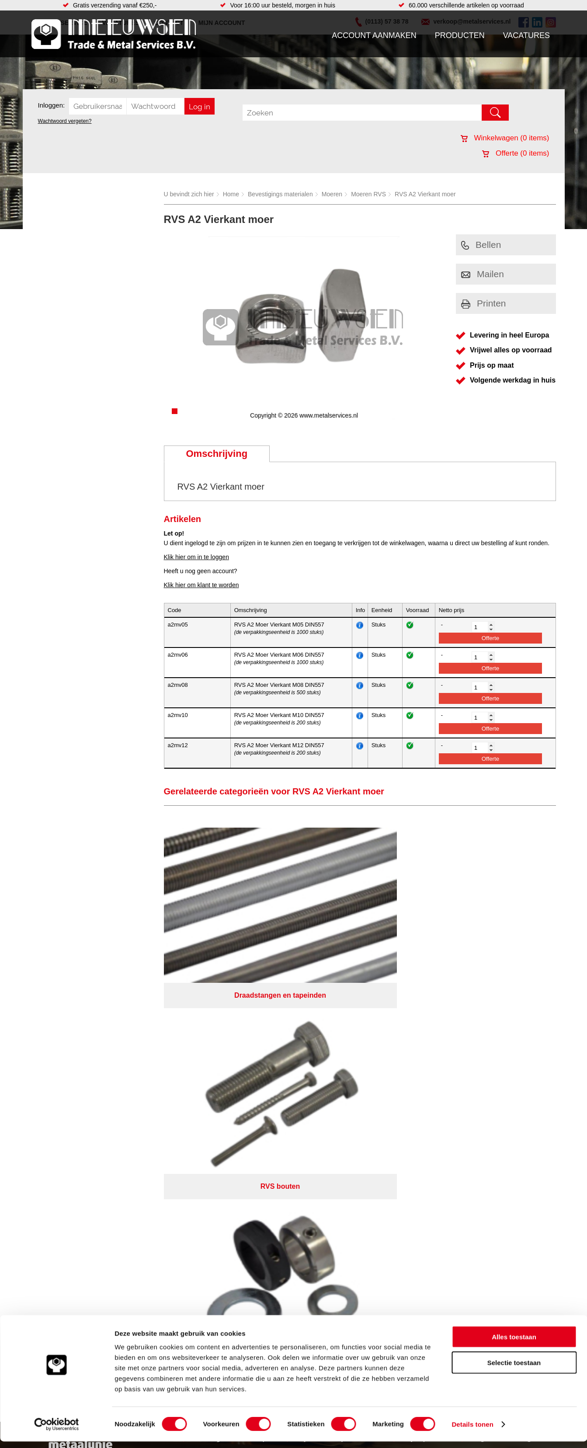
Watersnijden (336, 1028)
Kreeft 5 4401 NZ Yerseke (500, 1035)
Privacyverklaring (317, 1108)
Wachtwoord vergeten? (65, 121)
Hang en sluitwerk (225, 1037)
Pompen (212, 1063)
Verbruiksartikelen (135, 1072)
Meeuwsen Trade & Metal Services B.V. (195, 1108)
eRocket (378, 1119)
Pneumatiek (127, 1063)
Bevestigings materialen (280, 194)
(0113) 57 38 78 (486, 1043)
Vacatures (526, 35)
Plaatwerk (332, 1054)
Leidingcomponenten (139, 1054)
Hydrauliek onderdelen (141, 1045)
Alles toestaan (514, 1343)
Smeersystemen (133, 1080)
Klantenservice (56, 1054)
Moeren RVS (368, 194)
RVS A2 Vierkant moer (425, 194)
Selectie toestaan (514, 1369)
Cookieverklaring (454, 1108)
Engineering (335, 1037)
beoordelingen (395, 1131)
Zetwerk (330, 1063)
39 (371, 1131)
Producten (460, 35)
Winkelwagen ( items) (505, 138)
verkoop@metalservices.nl (501, 1051)
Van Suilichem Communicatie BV (267, 1119)
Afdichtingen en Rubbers (234, 1028)
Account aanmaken (374, 35)
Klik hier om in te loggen (196, 556)
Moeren (332, 194)
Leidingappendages (227, 1045)
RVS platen (334, 1045)
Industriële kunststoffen (142, 1089)
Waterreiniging (220, 1080)
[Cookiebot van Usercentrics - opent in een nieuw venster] (56, 1431)
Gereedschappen (224, 1072)
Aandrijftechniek (133, 1028)
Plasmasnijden (339, 1080)
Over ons (270, 1108)
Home (231, 194)
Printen (483, 303)
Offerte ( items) (515, 153)
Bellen (481, 245)
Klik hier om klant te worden (201, 584)
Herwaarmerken (341, 1072)
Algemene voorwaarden (385, 1108)
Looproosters (218, 1054)
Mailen (482, 274)
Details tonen (472, 1430)
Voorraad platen (340, 1089)
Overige (211, 1089)
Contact (46, 1072)
